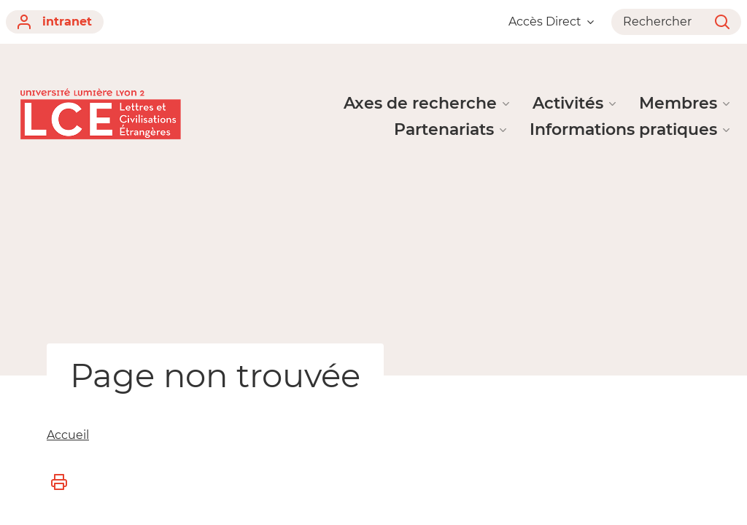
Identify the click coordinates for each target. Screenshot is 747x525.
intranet (55, 22)
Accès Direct (551, 21)
